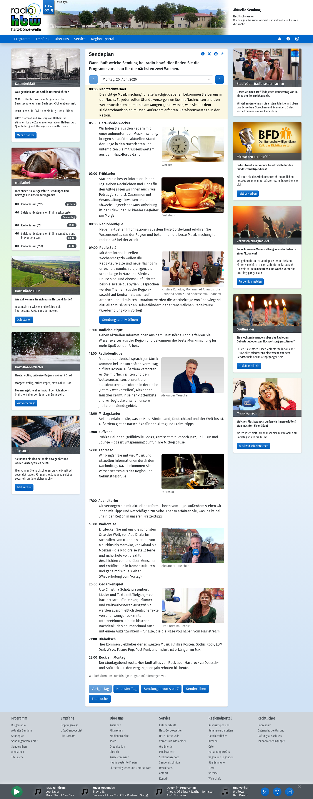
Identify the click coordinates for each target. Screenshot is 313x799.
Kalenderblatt (167, 725)
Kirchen (213, 741)
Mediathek (17, 751)
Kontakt (163, 778)
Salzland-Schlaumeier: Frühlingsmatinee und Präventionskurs (46, 236)
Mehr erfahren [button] (26, 135)
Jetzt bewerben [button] (248, 193)
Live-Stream (68, 736)
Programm (22, 39)
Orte (211, 746)
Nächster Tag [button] (126, 689)
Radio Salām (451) (46, 225)
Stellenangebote (169, 757)
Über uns (62, 39)
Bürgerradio (18, 725)
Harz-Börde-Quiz (169, 736)
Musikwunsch (167, 751)
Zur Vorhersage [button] (26, 403)
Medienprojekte (119, 736)
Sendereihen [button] (196, 689)
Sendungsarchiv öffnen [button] (120, 320)
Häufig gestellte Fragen (124, 762)
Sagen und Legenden (220, 757)
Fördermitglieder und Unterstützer (130, 768)
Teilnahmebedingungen (271, 741)
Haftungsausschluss (270, 736)
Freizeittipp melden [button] (250, 281)
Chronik (114, 751)
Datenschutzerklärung (271, 730)
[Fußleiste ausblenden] (299, 786)
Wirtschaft (214, 778)
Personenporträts (219, 751)
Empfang (42, 39)
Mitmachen (116, 730)
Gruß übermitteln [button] (249, 365)
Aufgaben (115, 725)
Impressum (264, 725)
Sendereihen (19, 746)
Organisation (117, 746)
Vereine (213, 773)
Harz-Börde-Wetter (170, 730)
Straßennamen (217, 762)
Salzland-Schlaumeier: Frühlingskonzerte (46, 215)
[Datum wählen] (156, 79)
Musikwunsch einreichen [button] (253, 446)
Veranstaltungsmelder (172, 741)
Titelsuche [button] (100, 699)
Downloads (166, 768)
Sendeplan (17, 736)
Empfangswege (69, 725)
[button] (279, 39)
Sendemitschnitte (169, 762)
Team (113, 741)
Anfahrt (163, 773)
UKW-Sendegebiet (71, 730)
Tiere (211, 768)
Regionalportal (102, 39)
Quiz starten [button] (24, 319)
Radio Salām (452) (46, 204)
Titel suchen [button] (24, 487)
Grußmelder (166, 746)
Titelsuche (17, 757)
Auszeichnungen (119, 757)
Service (80, 39)
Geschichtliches (217, 736)
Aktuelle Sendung (21, 730)
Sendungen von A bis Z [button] (161, 689)
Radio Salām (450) (46, 246)
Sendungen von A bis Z (24, 741)
